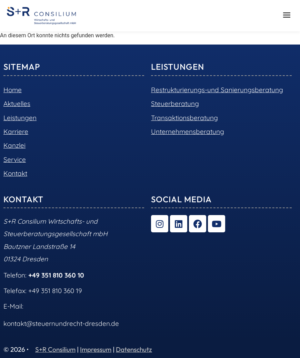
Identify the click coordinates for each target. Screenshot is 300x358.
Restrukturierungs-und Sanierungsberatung (217, 90)
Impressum (95, 349)
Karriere (15, 131)
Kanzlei (14, 145)
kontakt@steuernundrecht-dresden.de (61, 323)
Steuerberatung (175, 103)
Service (14, 159)
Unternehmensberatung (187, 131)
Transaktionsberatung (184, 118)
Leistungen (20, 118)
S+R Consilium (55, 349)
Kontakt (15, 173)
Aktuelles (16, 103)
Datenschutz (134, 349)
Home (12, 90)
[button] (286, 16)
